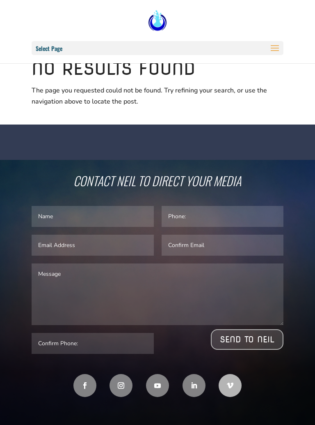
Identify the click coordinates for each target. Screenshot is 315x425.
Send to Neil (247, 339)
